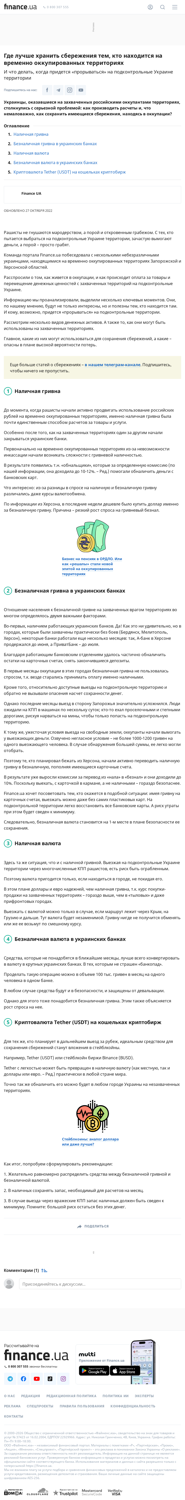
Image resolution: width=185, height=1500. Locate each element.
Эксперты (144, 1396)
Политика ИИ (116, 1396)
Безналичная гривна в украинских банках (55, 143)
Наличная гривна (31, 134)
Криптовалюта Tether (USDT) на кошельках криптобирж (70, 172)
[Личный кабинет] (150, 7)
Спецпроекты (40, 1406)
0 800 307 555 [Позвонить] (56, 7)
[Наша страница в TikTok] (50, 1379)
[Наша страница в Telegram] (58, 90)
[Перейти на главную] (20, 7)
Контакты (13, 1416)
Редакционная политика (71, 1396)
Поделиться (96, 1226)
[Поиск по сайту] (162, 7)
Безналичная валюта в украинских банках (55, 162)
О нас (9, 1396)
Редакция (30, 1396)
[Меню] (175, 7)
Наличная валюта (31, 153)
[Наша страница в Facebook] (47, 90)
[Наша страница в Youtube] (81, 90)
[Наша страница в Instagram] (70, 90)
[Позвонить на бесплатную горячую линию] (36, 1366)
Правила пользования (82, 1406)
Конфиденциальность (132, 1406)
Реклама (12, 1406)
